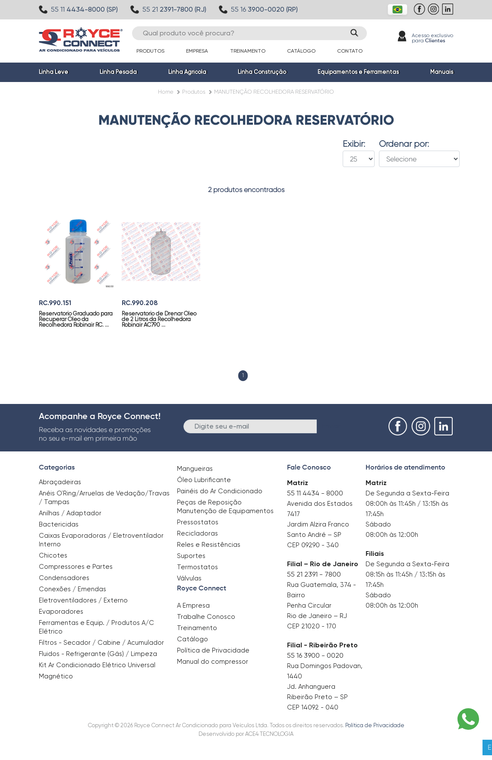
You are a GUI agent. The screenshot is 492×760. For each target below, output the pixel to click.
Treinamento (247, 51)
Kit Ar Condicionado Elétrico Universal (97, 665)
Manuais (441, 72)
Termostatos (197, 567)
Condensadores (64, 578)
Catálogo (301, 51)
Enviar (331, 426)
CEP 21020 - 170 (311, 626)
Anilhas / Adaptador (70, 513)
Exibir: (354, 144)
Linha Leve (53, 72)
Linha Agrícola (187, 72)
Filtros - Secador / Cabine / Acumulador (101, 642)
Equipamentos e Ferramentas (358, 72)
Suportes (191, 556)
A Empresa (193, 605)
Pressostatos (197, 522)
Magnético (56, 673)
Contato (350, 51)
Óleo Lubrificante (204, 480)
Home (165, 91)
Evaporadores (61, 611)
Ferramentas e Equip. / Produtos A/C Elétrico (96, 627)
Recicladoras (197, 533)
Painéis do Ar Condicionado (219, 491)
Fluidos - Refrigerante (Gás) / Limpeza (98, 654)
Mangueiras (195, 469)
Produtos (150, 51)
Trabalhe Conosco (206, 617)
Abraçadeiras (60, 482)
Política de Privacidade (213, 650)
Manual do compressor (212, 661)
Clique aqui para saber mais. (365, 747)
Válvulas (189, 578)
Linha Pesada (118, 72)
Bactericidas (59, 524)
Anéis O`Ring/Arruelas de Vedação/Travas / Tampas (104, 497)
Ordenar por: (404, 144)
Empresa (197, 51)
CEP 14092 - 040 (312, 707)
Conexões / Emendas (72, 589)
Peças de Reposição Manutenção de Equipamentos (225, 506)
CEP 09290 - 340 (313, 545)
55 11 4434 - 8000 (315, 493)
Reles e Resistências (208, 545)
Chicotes (53, 555)
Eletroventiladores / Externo (83, 600)
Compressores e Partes (76, 567)
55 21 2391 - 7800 (314, 574)
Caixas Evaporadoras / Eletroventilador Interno (101, 540)
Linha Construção (262, 72)
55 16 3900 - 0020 (315, 655)
